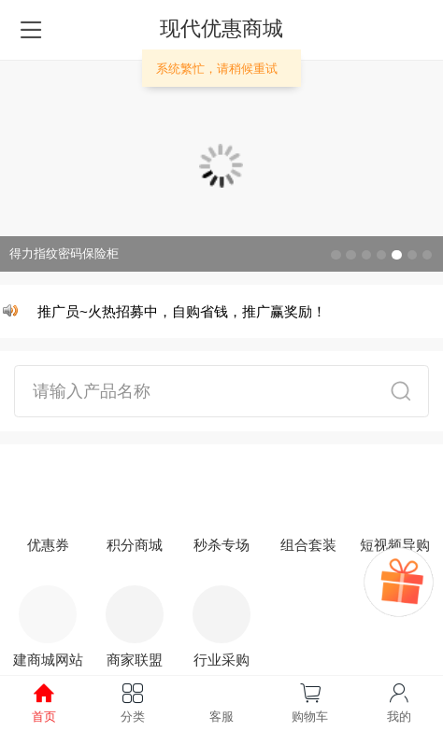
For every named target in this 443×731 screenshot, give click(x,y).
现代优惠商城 (221, 28)
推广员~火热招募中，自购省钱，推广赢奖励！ (183, 311)
